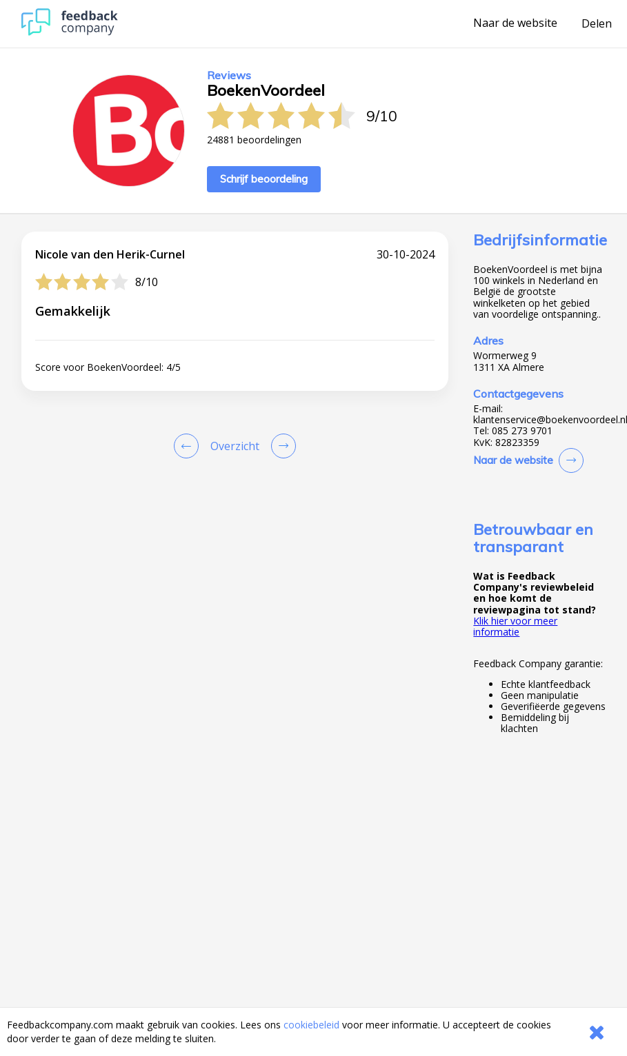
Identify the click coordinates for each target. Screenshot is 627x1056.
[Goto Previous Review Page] (189, 446)
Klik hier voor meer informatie (515, 626)
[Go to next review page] (281, 446)
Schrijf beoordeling (264, 178)
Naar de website (515, 23)
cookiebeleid (311, 1024)
